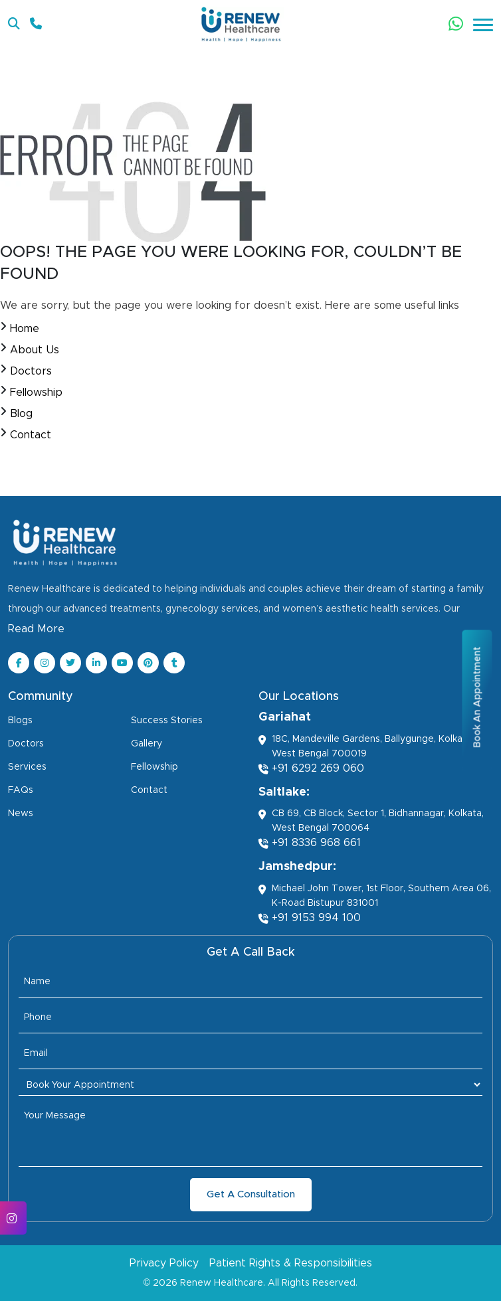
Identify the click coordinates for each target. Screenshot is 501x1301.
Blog (21, 413)
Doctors (31, 371)
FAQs (20, 790)
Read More (36, 629)
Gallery (146, 743)
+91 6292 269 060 (311, 768)
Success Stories (167, 720)
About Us (34, 350)
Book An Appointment (477, 697)
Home (24, 328)
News (20, 813)
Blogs (20, 720)
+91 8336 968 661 (309, 843)
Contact (30, 435)
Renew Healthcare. (222, 1283)
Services (27, 767)
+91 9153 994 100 (309, 918)
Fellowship (36, 392)
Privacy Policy (164, 1263)
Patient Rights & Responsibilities (290, 1263)
